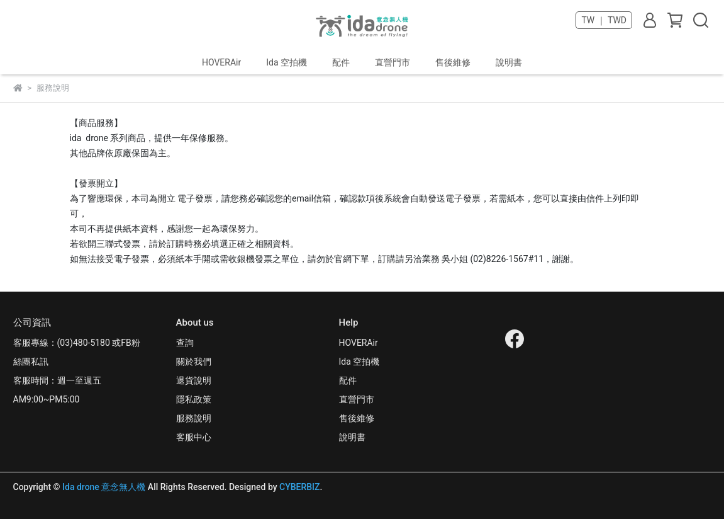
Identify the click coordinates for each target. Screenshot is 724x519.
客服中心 (193, 437)
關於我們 (193, 361)
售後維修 (453, 62)
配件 (341, 62)
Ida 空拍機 (286, 62)
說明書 (509, 62)
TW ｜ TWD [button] (604, 20)
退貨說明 (193, 380)
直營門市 (392, 62)
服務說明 (193, 418)
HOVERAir (221, 62)
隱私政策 (193, 399)
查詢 (185, 343)
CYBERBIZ (299, 487)
